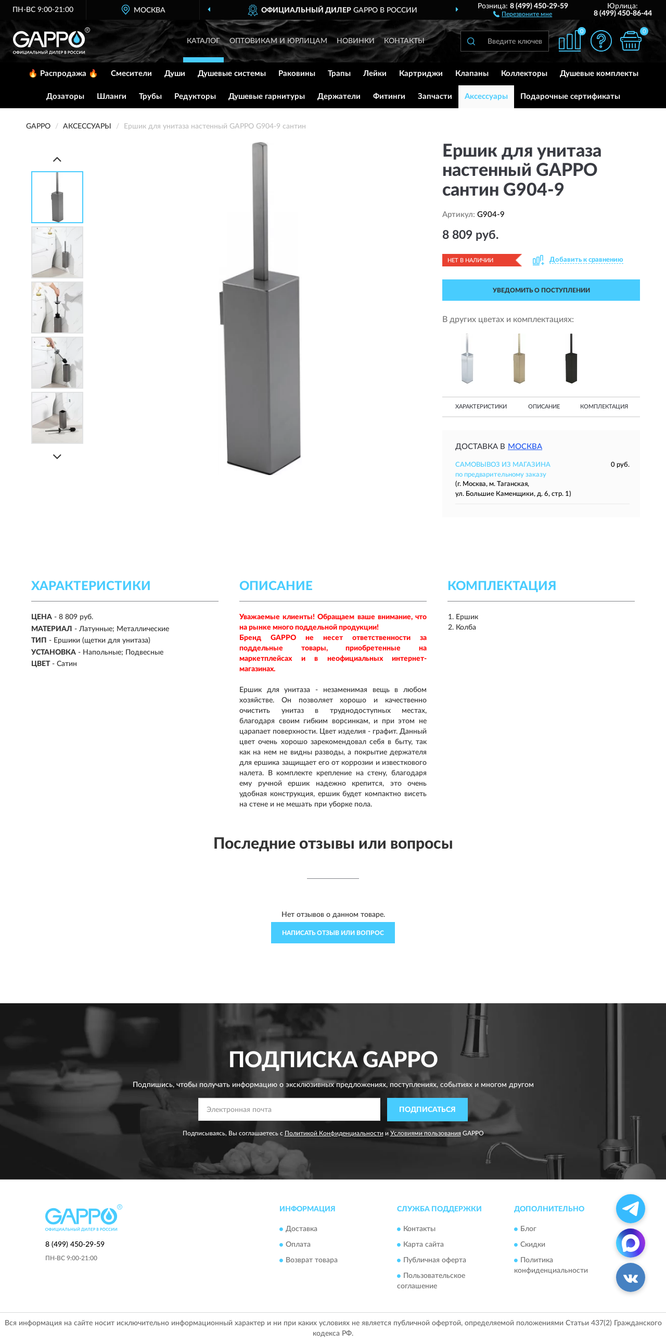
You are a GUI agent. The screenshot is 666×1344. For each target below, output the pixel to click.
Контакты (404, 41)
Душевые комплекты (599, 74)
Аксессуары (486, 96)
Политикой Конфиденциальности (334, 1133)
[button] (522, 13)
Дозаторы (65, 96)
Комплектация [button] (604, 406)
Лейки (375, 74)
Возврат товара (312, 1260)
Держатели (339, 96)
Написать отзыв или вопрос (333, 933)
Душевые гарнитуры (266, 96)
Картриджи (421, 74)
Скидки (532, 1245)
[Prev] (57, 159)
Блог (528, 1229)
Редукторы (195, 96)
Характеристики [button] (481, 406)
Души (174, 74)
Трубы (150, 96)
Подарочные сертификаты (570, 96)
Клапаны (472, 74)
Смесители (131, 74)
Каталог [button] (203, 41)
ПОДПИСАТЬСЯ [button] (427, 1109)
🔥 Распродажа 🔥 (63, 74)
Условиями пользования (425, 1133)
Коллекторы (524, 74)
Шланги (111, 96)
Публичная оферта (434, 1260)
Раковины (296, 74)
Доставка (301, 1229)
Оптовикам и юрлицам (278, 41)
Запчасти (435, 96)
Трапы (339, 74)
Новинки (356, 41)
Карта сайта (423, 1245)
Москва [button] (525, 447)
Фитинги (389, 96)
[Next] (57, 456)
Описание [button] (544, 406)
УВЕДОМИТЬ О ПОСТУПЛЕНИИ (541, 290)
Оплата (298, 1245)
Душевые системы (232, 74)
